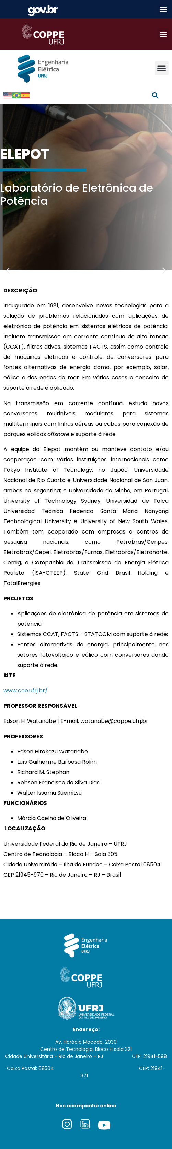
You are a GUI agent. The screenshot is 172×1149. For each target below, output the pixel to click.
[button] (163, 9)
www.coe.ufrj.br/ (25, 690)
